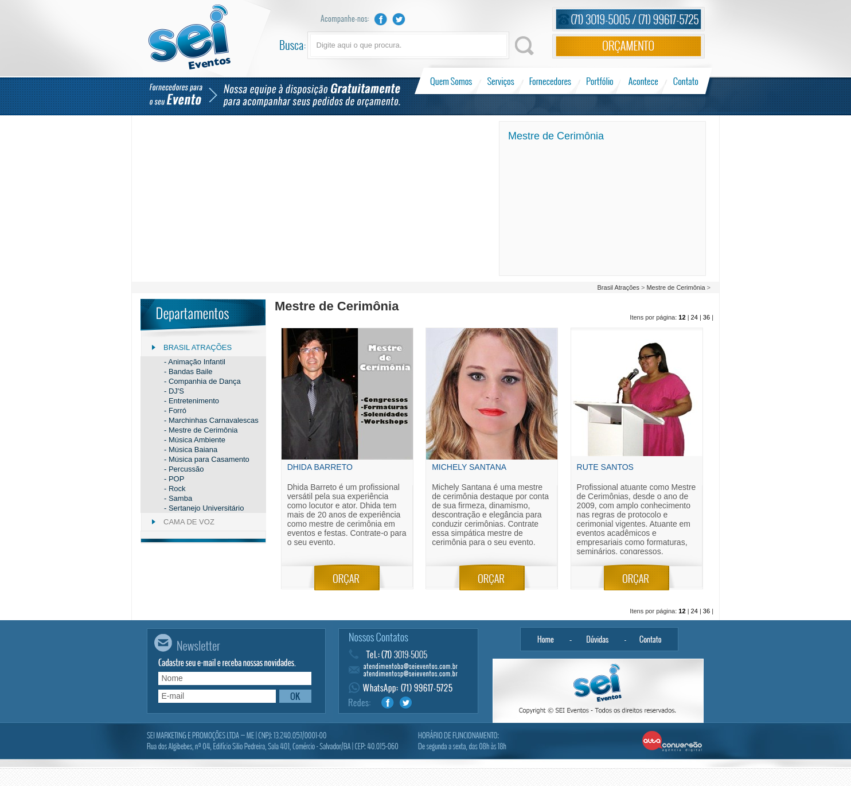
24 (694, 317)
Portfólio (600, 81)
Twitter (399, 19)
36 (706, 317)
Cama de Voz (188, 521)
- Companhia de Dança (202, 381)
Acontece (643, 81)
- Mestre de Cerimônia (201, 430)
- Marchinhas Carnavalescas (211, 420)
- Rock (175, 488)
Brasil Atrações (619, 287)
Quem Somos (452, 81)
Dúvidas (598, 639)
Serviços (501, 81)
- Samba (178, 498)
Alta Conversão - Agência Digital (672, 741)
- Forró (175, 410)
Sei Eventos (190, 37)
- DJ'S (174, 391)
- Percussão (184, 469)
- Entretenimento (191, 400)
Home (545, 639)
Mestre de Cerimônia (675, 287)
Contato (685, 81)
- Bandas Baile (188, 371)
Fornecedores (550, 81)
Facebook (381, 19)
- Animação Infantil (194, 361)
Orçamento (628, 46)
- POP (174, 478)
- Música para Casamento (206, 459)
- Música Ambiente (194, 439)
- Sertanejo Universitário (204, 508)
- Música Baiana (190, 449)
